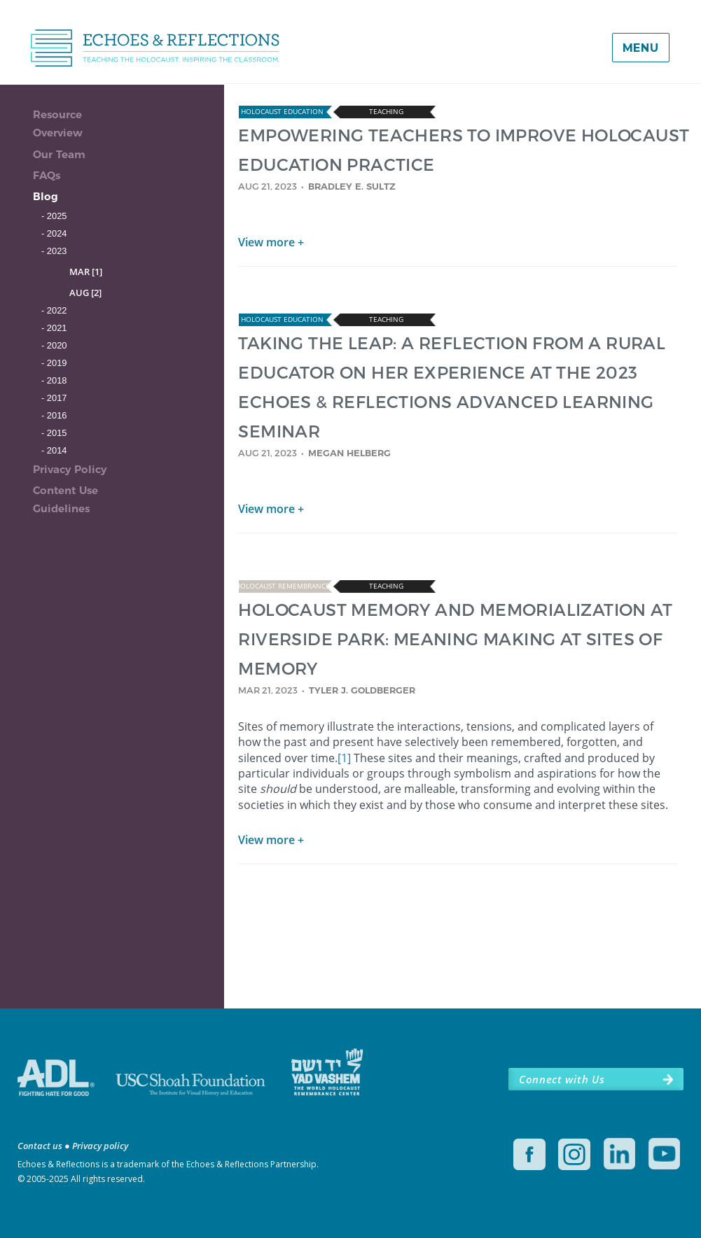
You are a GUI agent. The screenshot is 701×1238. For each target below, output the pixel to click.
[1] (344, 758)
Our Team (59, 154)
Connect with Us (561, 1079)
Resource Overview (58, 123)
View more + (271, 242)
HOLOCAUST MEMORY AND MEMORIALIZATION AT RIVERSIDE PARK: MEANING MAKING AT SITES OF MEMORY (455, 638)
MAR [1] (85, 271)
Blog (45, 196)
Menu (641, 48)
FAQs (46, 175)
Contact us (40, 1145)
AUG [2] (85, 292)
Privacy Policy (69, 469)
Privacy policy (100, 1145)
